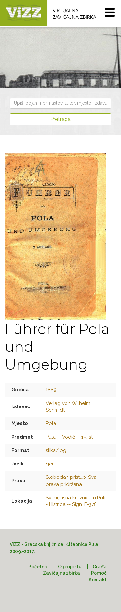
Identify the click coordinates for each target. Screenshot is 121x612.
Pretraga (60, 119)
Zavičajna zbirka (61, 573)
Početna (37, 566)
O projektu (70, 566)
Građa (99, 566)
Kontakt (97, 579)
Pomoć (98, 573)
